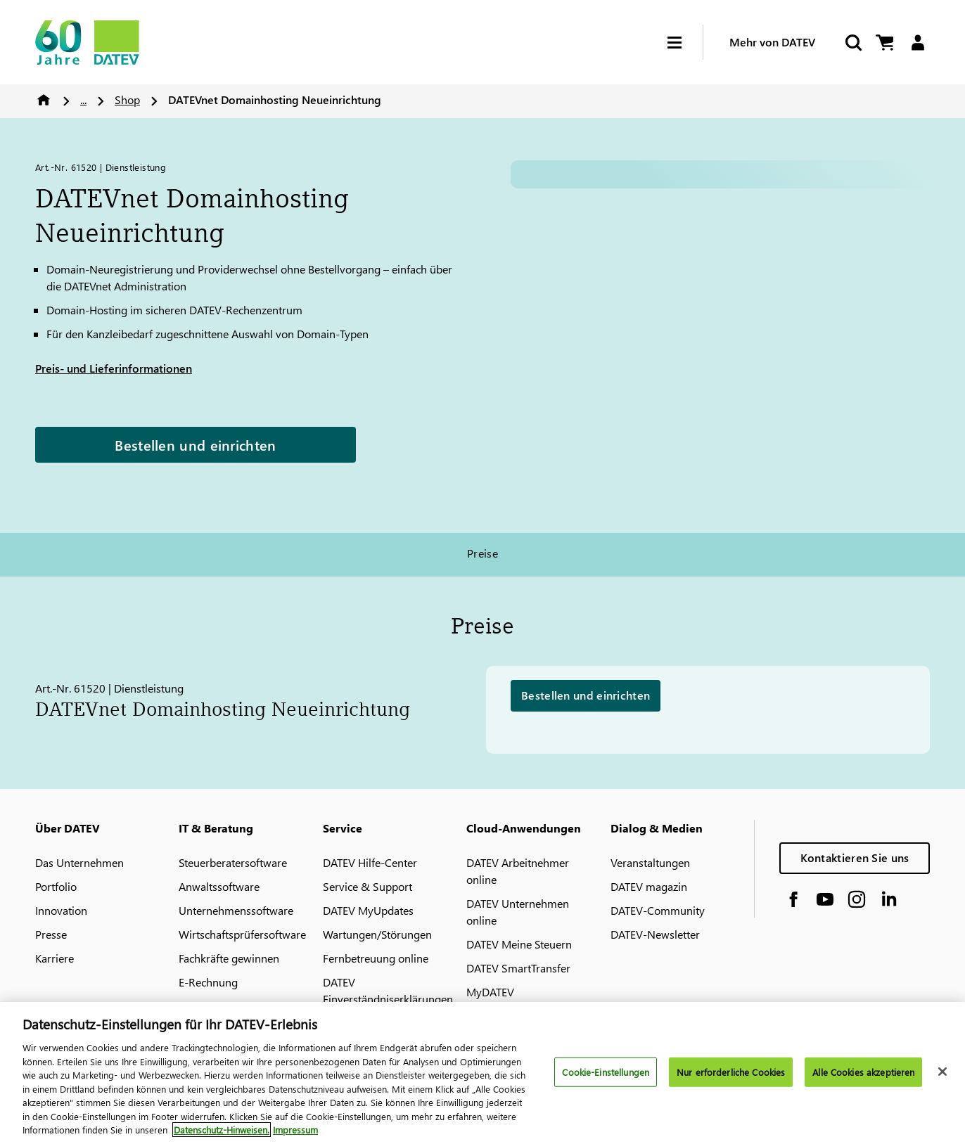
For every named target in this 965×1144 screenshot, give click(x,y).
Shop (127, 99)
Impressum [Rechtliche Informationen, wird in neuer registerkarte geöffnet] (295, 1130)
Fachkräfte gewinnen (229, 958)
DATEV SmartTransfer (518, 967)
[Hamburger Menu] (685, 42)
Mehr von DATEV (772, 41)
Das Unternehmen (79, 862)
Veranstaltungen (650, 862)
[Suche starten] (852, 42)
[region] (482, 1073)
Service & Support (367, 886)
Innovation (61, 910)
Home (43, 99)
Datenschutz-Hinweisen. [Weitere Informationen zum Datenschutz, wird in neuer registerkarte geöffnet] (221, 1130)
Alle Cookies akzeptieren (863, 1072)
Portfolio (56, 886)
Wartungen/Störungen (377, 934)
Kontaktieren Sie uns (854, 857)
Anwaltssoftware (219, 886)
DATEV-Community (658, 910)
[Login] (917, 42)
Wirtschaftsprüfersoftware (242, 934)
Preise (483, 553)
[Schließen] (942, 1071)
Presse (51, 934)
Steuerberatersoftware (233, 862)
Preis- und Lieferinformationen (113, 368)
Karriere (54, 958)
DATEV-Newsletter (655, 934)
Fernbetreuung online (375, 958)
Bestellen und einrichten (195, 444)
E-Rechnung (208, 982)
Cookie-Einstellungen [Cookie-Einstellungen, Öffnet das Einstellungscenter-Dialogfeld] (605, 1072)
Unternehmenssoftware (236, 910)
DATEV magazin (649, 886)
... (83, 99)
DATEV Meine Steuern (519, 944)
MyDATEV (490, 991)
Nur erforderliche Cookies (731, 1072)
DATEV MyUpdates (368, 910)
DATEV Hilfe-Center (370, 862)
